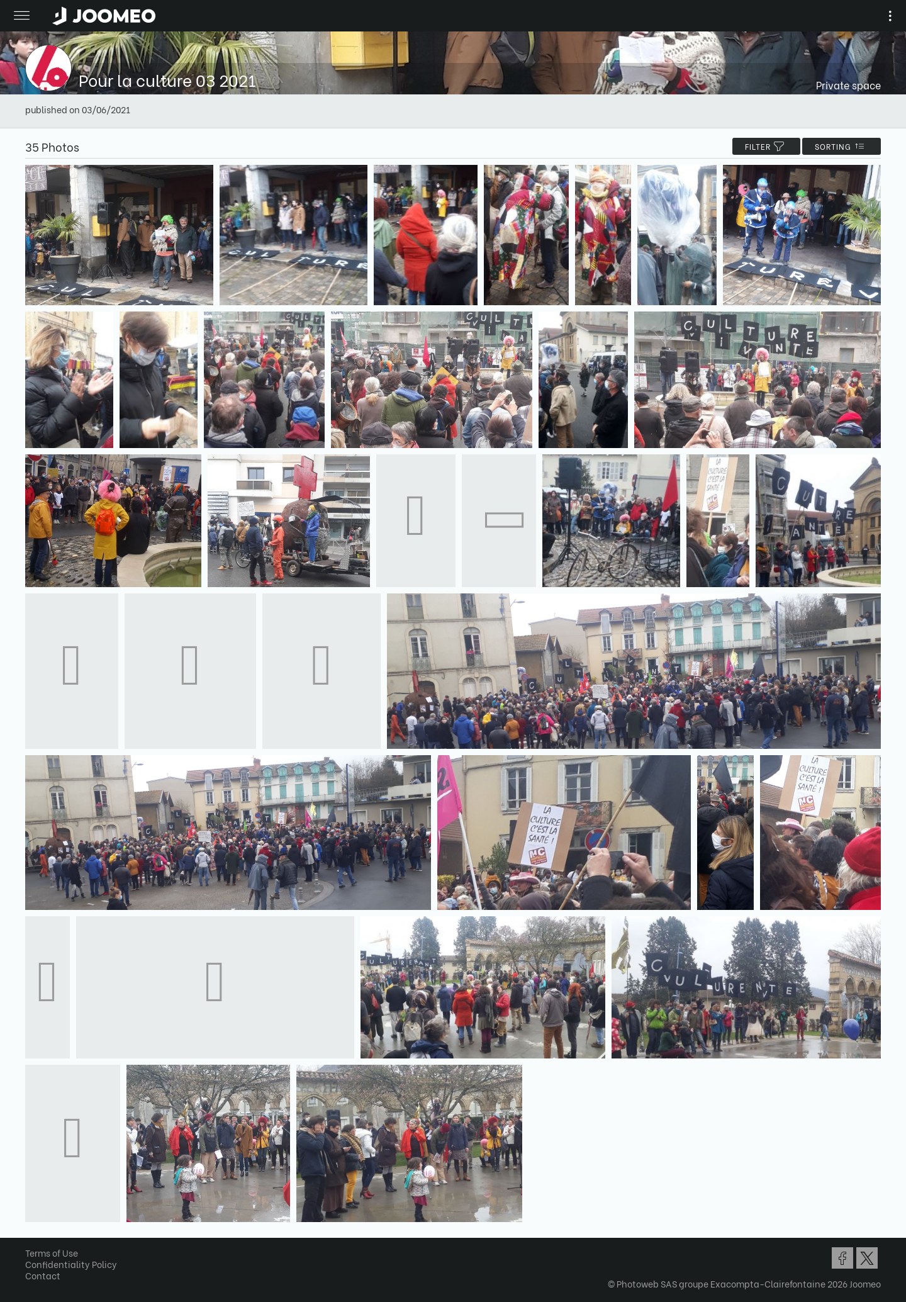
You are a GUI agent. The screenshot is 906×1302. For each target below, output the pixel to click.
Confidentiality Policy (71, 1264)
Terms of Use (51, 1252)
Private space (848, 84)
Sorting (841, 146)
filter (766, 146)
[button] (33, 1237)
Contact (42, 1275)
